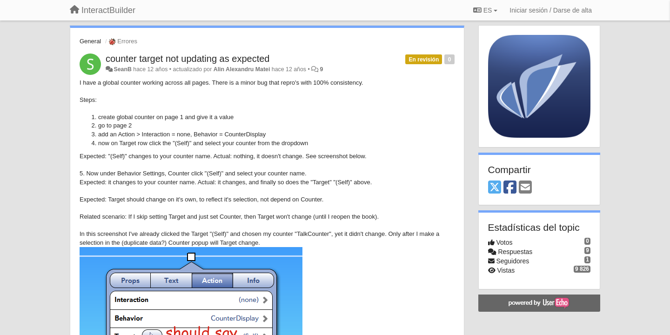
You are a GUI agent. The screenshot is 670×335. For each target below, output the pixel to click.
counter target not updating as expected (187, 59)
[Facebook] (509, 188)
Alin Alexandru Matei (242, 69)
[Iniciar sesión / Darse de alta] (551, 10)
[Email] (525, 188)
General (90, 41)
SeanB (122, 69)
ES (485, 10)
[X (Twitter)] (494, 188)
